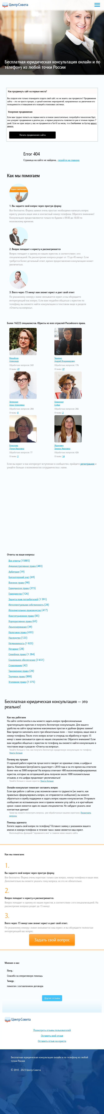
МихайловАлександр (14, 360)
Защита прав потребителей (23, 599)
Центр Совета (15, 5)
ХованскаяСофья (58, 403)
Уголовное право (17, 682)
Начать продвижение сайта (32, 135)
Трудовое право (17, 676)
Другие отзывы (52, 998)
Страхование (15, 665)
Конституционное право (21, 616)
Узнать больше (15, 752)
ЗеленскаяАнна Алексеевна (16, 403)
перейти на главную (69, 160)
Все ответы (14, 560)
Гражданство (15, 593)
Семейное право (17, 654)
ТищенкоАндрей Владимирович (64, 360)
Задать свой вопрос (52, 940)
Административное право (22, 566)
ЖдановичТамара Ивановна (62, 447)
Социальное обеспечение (22, 660)
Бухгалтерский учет (19, 577)
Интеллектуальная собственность (26, 605)
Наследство (15, 638)
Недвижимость (16, 643)
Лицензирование (18, 627)
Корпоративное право (20, 621)
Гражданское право (19, 588)
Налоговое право (18, 632)
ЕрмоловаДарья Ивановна (16, 447)
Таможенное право (19, 671)
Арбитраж (14, 572)
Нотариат (14, 649)
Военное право (16, 582)
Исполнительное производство (25, 610)
